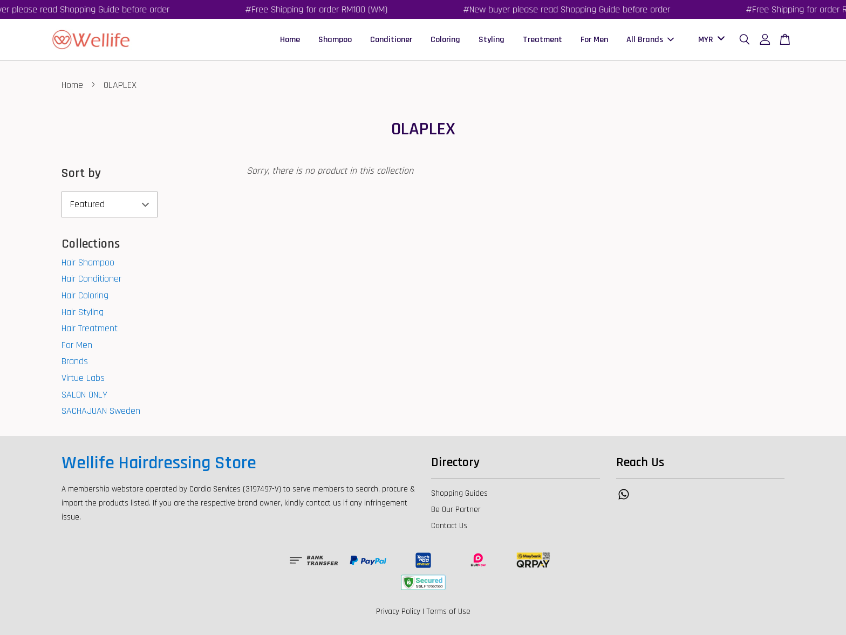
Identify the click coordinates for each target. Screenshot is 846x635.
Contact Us (449, 526)
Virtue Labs (83, 378)
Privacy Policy (398, 611)
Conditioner (391, 39)
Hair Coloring (85, 295)
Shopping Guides (459, 493)
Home (290, 39)
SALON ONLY (84, 394)
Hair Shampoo (88, 262)
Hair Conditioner (91, 278)
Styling (491, 39)
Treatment (542, 39)
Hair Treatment (90, 328)
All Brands (650, 39)
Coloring (445, 39)
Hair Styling (83, 312)
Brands (75, 361)
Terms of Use (448, 611)
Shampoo (335, 39)
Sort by (81, 173)
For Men (594, 39)
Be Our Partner (456, 509)
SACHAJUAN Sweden (101, 411)
